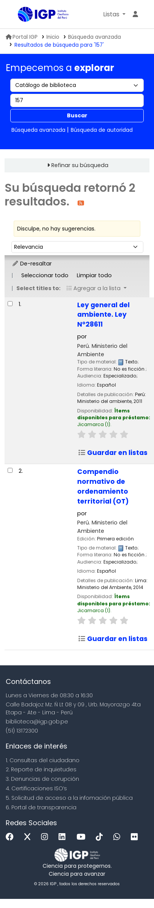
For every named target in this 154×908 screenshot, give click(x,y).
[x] (29, 837)
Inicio (52, 37)
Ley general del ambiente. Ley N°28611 (103, 314)
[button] (114, 14)
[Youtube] (82, 837)
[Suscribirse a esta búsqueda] (81, 202)
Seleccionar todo (44, 275)
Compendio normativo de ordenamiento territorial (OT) (103, 486)
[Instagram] (46, 837)
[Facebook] (11, 837)
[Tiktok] (101, 837)
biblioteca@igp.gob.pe (37, 721)
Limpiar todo (94, 275)
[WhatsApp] (118, 837)
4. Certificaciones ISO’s (36, 788)
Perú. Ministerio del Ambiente (102, 350)
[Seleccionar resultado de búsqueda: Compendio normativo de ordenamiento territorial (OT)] (10, 470)
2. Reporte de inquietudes (41, 769)
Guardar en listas (113, 452)
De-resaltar (32, 263)
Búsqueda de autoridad (102, 130)
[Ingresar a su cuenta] (135, 14)
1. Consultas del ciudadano (42, 760)
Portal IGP (22, 37)
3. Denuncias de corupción (42, 779)
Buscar (77, 115)
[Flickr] (136, 837)
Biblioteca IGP (20, 14)
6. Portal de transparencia (41, 807)
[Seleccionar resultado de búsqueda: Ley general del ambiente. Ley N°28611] (10, 303)
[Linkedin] (64, 837)
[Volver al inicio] (131, 884)
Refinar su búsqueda (79, 165)
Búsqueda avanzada (94, 37)
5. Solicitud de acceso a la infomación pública (69, 798)
